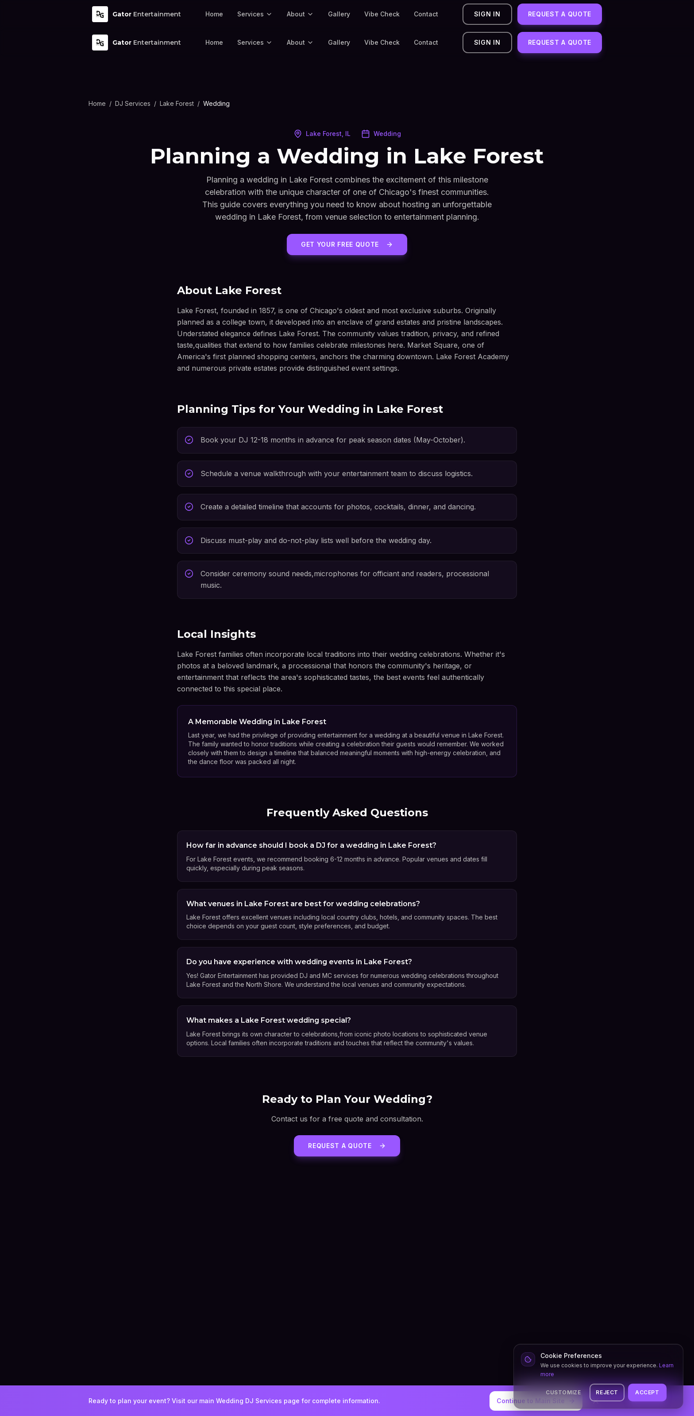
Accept (647, 1392)
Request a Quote (560, 14)
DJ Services (132, 103)
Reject (607, 1392)
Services (255, 14)
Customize (563, 1392)
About (300, 14)
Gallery (339, 14)
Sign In (487, 14)
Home (214, 14)
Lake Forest (177, 103)
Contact (426, 14)
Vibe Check (382, 14)
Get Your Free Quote (347, 244)
